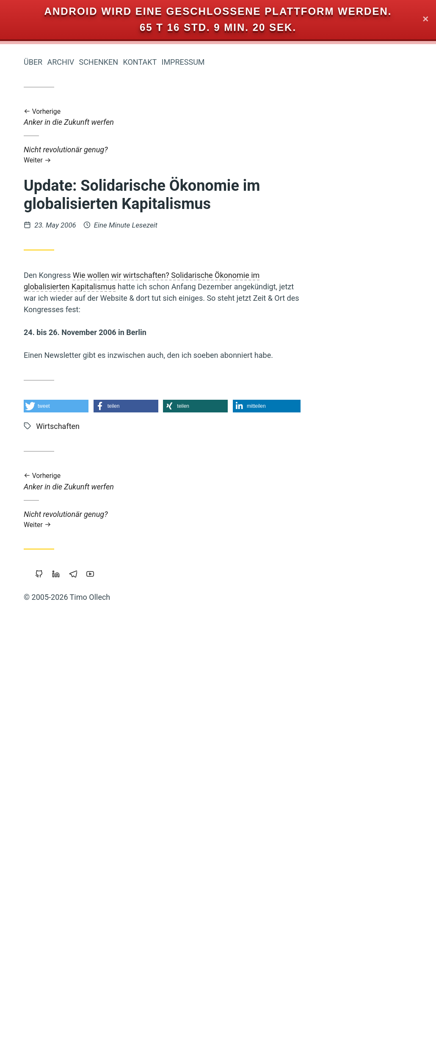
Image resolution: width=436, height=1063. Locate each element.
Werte (63, 435)
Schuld (108, 822)
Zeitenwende (56, 494)
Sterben (66, 963)
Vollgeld (40, 509)
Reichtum (103, 387)
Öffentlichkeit (95, 685)
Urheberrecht (38, 421)
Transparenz (37, 465)
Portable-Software (91, 465)
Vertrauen (69, 450)
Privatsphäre (52, 1008)
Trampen (48, 822)
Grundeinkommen (89, 921)
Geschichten (99, 611)
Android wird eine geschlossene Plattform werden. (218, 11)
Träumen (104, 850)
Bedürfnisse (99, 641)
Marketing (103, 581)
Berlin (60, 977)
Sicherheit (48, 1039)
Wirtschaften (85, 404)
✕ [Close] (425, 19)
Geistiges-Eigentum (65, 993)
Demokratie (53, 581)
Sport (110, 891)
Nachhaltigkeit (51, 611)
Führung (34, 794)
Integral (106, 877)
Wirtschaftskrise (63, 597)
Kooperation (66, 877)
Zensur (107, 522)
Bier (113, 655)
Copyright (104, 765)
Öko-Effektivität (60, 387)
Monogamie (43, 537)
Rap (43, 435)
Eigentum (67, 794)
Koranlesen (63, 480)
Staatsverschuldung (89, 565)
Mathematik (79, 891)
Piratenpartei (99, 1008)
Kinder (108, 1023)
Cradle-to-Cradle (94, 714)
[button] (183, 406)
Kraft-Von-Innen (92, 728)
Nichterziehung (61, 850)
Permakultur (99, 779)
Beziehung (75, 670)
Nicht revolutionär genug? (289, 154)
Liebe (87, 551)
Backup (107, 421)
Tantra (108, 934)
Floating (106, 597)
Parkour (107, 808)
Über (160, 62)
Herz (91, 626)
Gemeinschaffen (59, 836)
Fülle (109, 992)
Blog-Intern (36, 522)
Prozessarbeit (93, 536)
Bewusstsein (57, 746)
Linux (109, 746)
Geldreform (99, 435)
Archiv (187, 62)
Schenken (225, 62)
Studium (106, 836)
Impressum (309, 62)
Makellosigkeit (76, 655)
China (110, 905)
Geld (83, 1023)
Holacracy (103, 794)
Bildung (71, 764)
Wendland (33, 963)
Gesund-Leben (67, 373)
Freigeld (79, 822)
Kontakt (267, 62)
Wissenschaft (95, 1039)
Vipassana (102, 479)
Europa (106, 373)
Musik (43, 765)
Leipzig (34, 977)
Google (67, 863)
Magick (106, 450)
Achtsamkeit (67, 808)
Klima (32, 479)
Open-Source (96, 977)
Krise (109, 670)
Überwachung (49, 780)
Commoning (69, 934)
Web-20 (29, 808)
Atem (110, 551)
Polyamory (103, 494)
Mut (112, 626)
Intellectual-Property (88, 509)
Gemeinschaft (41, 1024)
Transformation (89, 700)
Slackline (60, 641)
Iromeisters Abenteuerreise (73, 147)
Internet (60, 626)
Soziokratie (102, 963)
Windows (77, 421)
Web (22, 992)
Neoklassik (101, 863)
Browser (106, 949)
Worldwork (74, 905)
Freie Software (63, 949)
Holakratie (74, 522)
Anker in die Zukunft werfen (289, 117)
